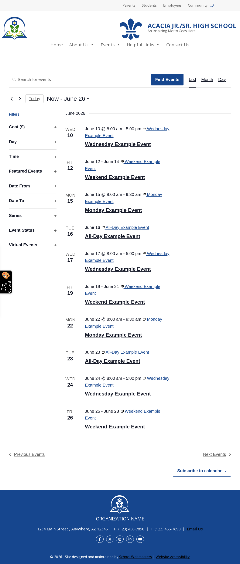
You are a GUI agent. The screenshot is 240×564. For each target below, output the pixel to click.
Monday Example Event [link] (113, 210)
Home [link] (57, 44)
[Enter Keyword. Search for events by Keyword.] (80, 79)
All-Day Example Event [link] (112, 236)
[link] (14, 28)
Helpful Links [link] (143, 44)
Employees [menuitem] (172, 6)
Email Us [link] (195, 528)
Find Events (167, 79)
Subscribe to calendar (199, 470)
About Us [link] (81, 44)
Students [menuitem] (149, 6)
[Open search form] (212, 5)
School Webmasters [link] (135, 556)
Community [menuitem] (198, 6)
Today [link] (34, 98)
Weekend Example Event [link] (115, 177)
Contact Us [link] (177, 44)
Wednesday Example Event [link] (118, 144)
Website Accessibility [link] (173, 556)
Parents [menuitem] (129, 6)
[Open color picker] (6, 282)
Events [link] (110, 44)
